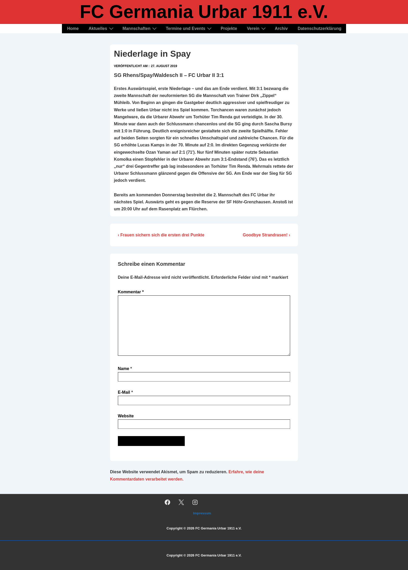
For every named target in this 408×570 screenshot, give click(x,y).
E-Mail (124, 392)
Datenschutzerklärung (319, 28)
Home (73, 28)
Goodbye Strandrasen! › (266, 235)
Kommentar (131, 292)
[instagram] (195, 502)
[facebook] (168, 502)
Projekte (229, 28)
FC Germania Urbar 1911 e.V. (204, 12)
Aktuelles (101, 28)
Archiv (281, 28)
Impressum (202, 513)
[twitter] (181, 502)
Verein (257, 28)
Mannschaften (140, 28)
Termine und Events (189, 28)
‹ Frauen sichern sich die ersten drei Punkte (161, 235)
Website (126, 416)
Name (123, 368)
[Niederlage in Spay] (164, 66)
